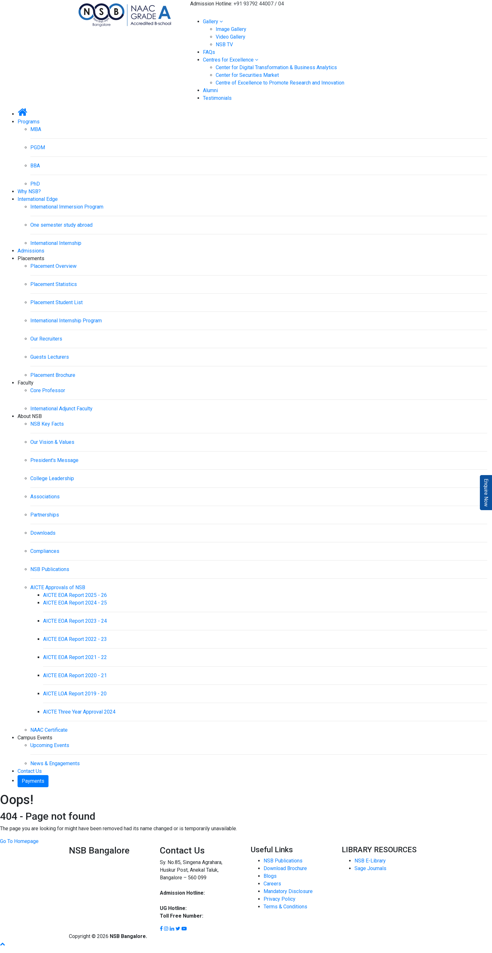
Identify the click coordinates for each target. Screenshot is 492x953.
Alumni (210, 90)
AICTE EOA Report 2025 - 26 (75, 595)
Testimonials (217, 98)
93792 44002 (202, 908)
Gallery (213, 21)
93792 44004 (175, 901)
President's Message (54, 460)
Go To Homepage (19, 841)
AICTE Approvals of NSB (57, 587)
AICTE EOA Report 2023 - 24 (75, 621)
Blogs (270, 876)
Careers (272, 884)
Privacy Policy (279, 899)
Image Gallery (231, 29)
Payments (33, 781)
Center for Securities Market (247, 75)
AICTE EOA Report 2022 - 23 (75, 639)
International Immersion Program (66, 207)
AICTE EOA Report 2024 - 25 (75, 603)
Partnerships (44, 515)
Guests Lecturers (49, 357)
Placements (31, 258)
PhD (35, 184)
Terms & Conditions (285, 907)
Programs (29, 122)
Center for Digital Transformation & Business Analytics (276, 67)
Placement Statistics (53, 284)
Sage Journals (370, 868)
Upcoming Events (49, 745)
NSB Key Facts (47, 424)
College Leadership (52, 478)
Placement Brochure (52, 375)
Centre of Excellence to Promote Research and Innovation (280, 83)
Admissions (31, 251)
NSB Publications (49, 569)
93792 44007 (221, 893)
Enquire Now (486, 493)
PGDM (37, 147)
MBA (35, 129)
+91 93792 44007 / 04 (259, 4)
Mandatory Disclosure (288, 891)
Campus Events (35, 738)
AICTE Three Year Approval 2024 (79, 712)
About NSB (30, 416)
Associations (45, 497)
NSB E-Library (370, 861)
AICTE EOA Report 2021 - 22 (75, 657)
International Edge (38, 199)
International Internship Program (66, 321)
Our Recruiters (46, 339)
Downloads (43, 533)
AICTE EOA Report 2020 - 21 (75, 675)
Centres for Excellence (230, 60)
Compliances (44, 551)
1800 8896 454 (222, 916)
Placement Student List (56, 302)
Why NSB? (29, 191)
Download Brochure (285, 868)
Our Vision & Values (52, 442)
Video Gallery (230, 37)
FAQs (209, 52)
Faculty (26, 383)
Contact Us (30, 771)
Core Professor (47, 390)
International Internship (55, 243)
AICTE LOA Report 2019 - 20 (75, 694)
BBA (35, 166)
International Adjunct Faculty (61, 409)
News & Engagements (55, 763)
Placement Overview (53, 266)
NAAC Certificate (49, 730)
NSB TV (224, 44)
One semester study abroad (61, 225)
